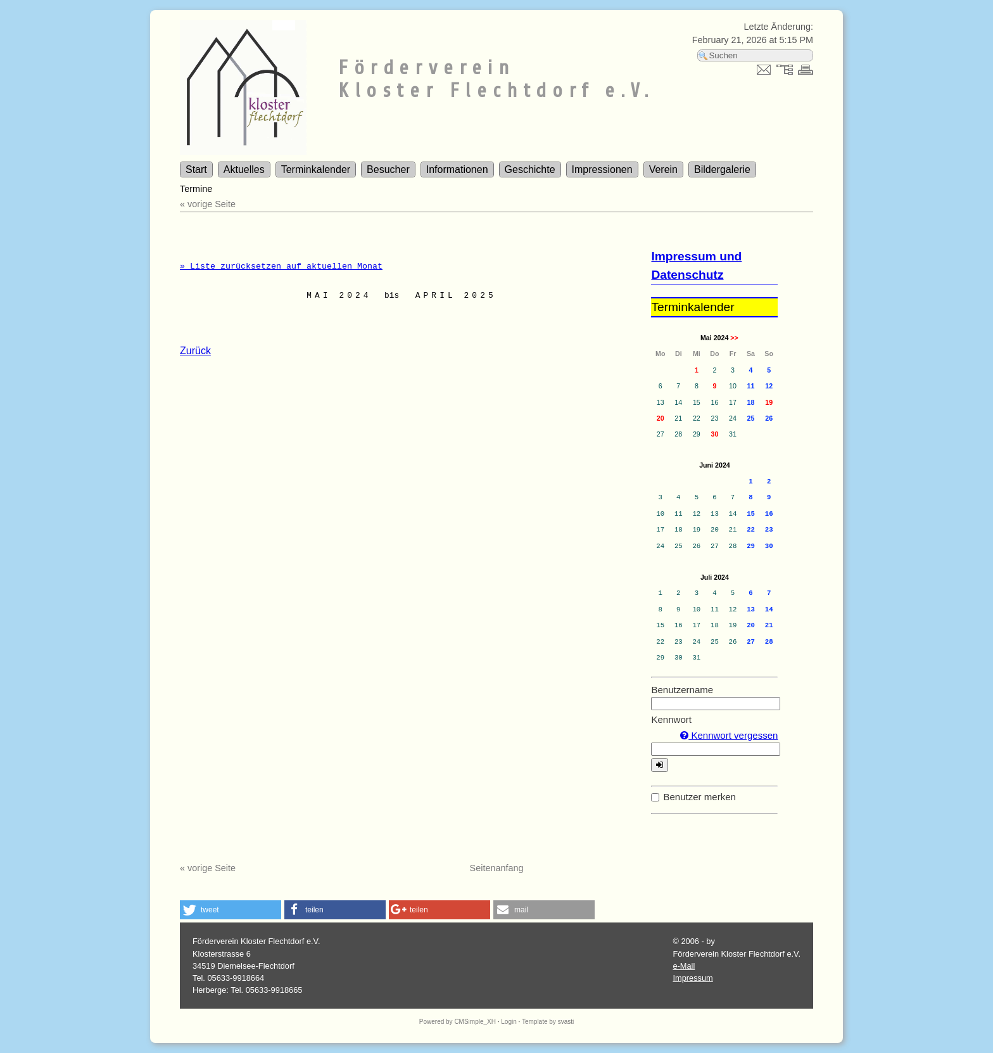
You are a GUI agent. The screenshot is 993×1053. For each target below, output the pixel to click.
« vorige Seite (208, 204)
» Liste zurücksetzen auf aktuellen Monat (281, 266)
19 (769, 402)
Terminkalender (315, 169)
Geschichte (530, 169)
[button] (230, 909)
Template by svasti (548, 1021)
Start (196, 169)
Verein (663, 169)
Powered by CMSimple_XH (457, 1021)
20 (660, 418)
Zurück (195, 350)
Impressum (692, 978)
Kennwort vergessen (729, 735)
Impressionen (602, 169)
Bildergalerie (722, 169)
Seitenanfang (497, 868)
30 (714, 434)
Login (508, 1021)
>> (734, 337)
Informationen (457, 169)
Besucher (388, 169)
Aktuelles (244, 169)
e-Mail (684, 966)
